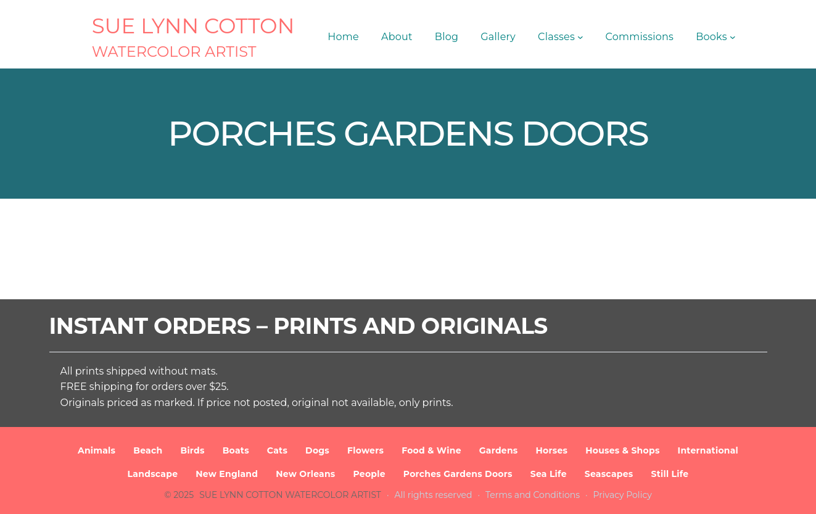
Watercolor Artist (174, 51)
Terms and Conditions (532, 494)
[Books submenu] (733, 37)
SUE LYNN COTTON (193, 26)
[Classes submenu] (580, 37)
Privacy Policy (622, 494)
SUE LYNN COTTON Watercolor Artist (290, 494)
